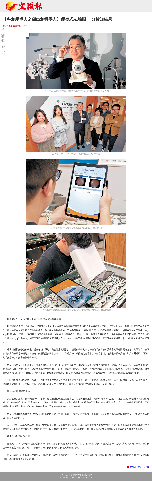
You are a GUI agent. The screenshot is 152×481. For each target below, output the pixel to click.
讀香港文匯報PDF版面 (139, 467)
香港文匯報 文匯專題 (12, 26)
